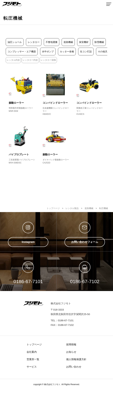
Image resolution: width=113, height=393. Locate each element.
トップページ (34, 344)
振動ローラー (23, 92)
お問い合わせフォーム (84, 242)
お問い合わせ (73, 366)
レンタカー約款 (30, 60)
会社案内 (32, 351)
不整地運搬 (51, 42)
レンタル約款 (13, 60)
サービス (32, 366)
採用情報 (71, 344)
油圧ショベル (15, 42)
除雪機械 (99, 42)
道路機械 (68, 42)
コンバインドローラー (56, 94)
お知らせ (71, 351)
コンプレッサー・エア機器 (22, 51)
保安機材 (83, 42)
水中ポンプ (48, 51)
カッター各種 (67, 51)
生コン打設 (86, 51)
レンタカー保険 (48, 60)
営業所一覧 (33, 359)
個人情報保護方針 (76, 359)
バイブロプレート (23, 144)
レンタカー (34, 42)
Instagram (28, 242)
